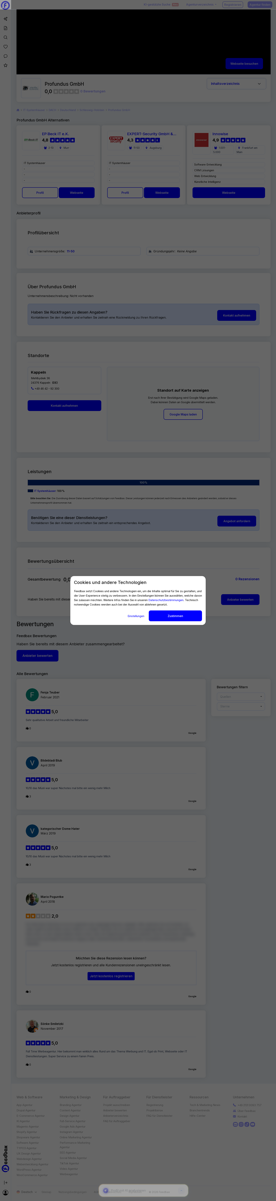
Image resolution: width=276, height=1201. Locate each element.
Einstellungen (136, 616)
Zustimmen (175, 616)
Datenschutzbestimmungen (165, 600)
